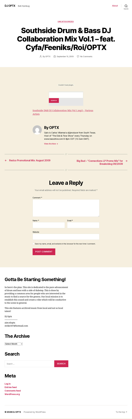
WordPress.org (12, 394)
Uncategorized (66, 22)
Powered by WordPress (35, 412)
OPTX (47, 57)
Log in (7, 384)
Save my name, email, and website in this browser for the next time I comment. (65, 244)
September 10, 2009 (65, 57)
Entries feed (11, 387)
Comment (37, 198)
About (115, 6)
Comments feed (13, 391)
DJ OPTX (10, 5)
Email (70, 221)
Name (36, 221)
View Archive (51, 144)
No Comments (87, 57)
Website (36, 232)
